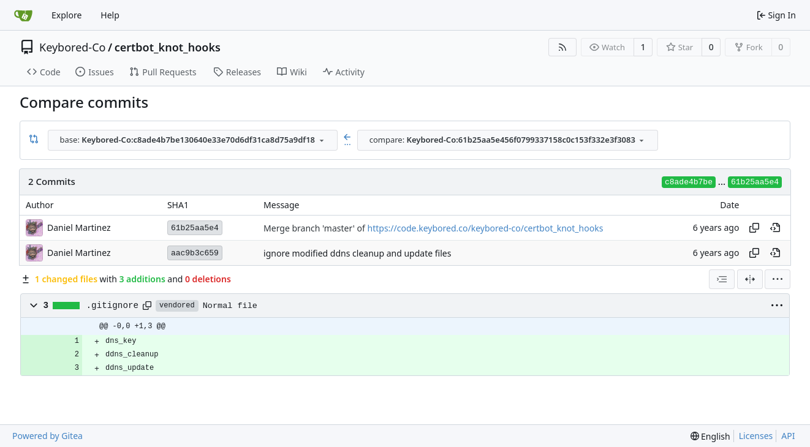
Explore (66, 15)
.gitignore (112, 305)
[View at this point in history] (775, 228)
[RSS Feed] (562, 47)
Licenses (756, 435)
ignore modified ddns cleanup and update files (357, 253)
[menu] (777, 279)
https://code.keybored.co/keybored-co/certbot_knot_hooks (486, 228)
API (788, 435)
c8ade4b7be (689, 182)
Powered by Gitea (47, 435)
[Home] (23, 15)
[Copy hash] (754, 228)
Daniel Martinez (78, 227)
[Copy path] (147, 305)
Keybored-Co (72, 47)
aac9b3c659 (195, 253)
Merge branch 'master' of (315, 228)
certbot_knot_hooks (168, 47)
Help (109, 15)
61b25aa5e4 (755, 182)
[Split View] (750, 279)
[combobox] (193, 140)
